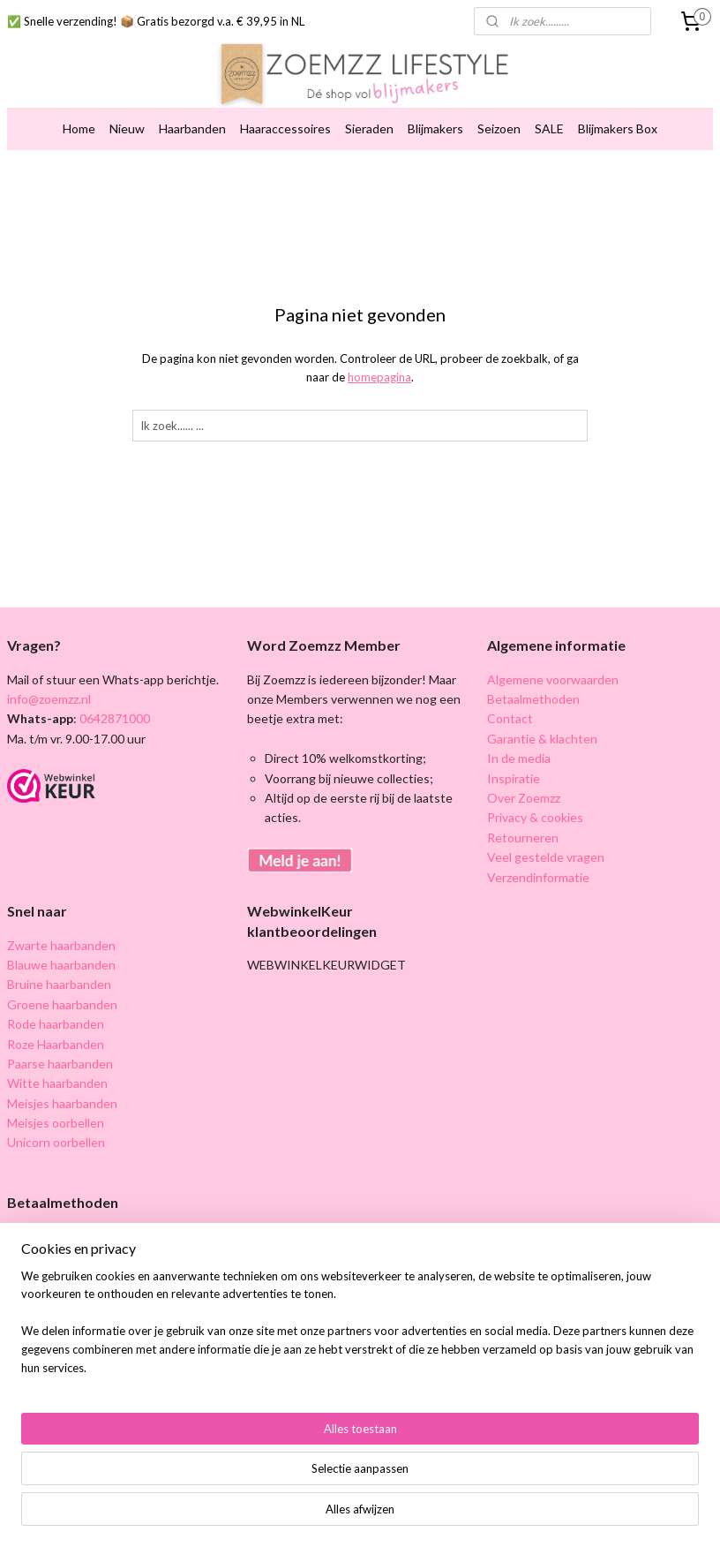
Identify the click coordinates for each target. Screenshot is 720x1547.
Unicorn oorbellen (56, 1142)
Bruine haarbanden (59, 984)
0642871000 (113, 718)
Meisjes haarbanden (62, 1103)
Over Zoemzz (523, 797)
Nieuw (127, 128)
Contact (510, 718)
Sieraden (369, 128)
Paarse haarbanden (60, 1063)
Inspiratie (513, 778)
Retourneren (523, 837)
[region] (243, 1463)
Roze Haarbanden (55, 1044)
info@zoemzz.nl (49, 698)
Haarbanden (192, 128)
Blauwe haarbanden (61, 964)
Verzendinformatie (538, 877)
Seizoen (499, 128)
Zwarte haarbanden (61, 945)
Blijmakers (435, 128)
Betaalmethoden (533, 698)
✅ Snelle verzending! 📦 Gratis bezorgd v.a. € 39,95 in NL (155, 21)
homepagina (379, 377)
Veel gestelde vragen (545, 856)
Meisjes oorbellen (55, 1122)
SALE (549, 128)
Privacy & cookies (535, 817)
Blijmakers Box (617, 128)
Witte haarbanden (57, 1082)
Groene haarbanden (62, 1004)
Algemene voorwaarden (553, 679)
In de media (519, 758)
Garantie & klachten (542, 738)
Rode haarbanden (55, 1023)
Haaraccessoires (285, 128)
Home (79, 128)
